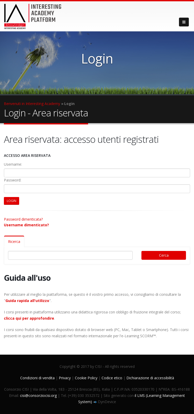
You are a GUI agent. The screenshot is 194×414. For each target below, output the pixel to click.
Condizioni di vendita (37, 377)
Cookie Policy (86, 377)
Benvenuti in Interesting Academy (32, 103)
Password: (12, 180)
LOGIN (11, 201)
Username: (13, 164)
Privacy (65, 377)
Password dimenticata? (23, 219)
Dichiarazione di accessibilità (150, 377)
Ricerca (14, 241)
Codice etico (112, 377)
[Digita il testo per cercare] (70, 255)
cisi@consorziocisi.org (38, 395)
